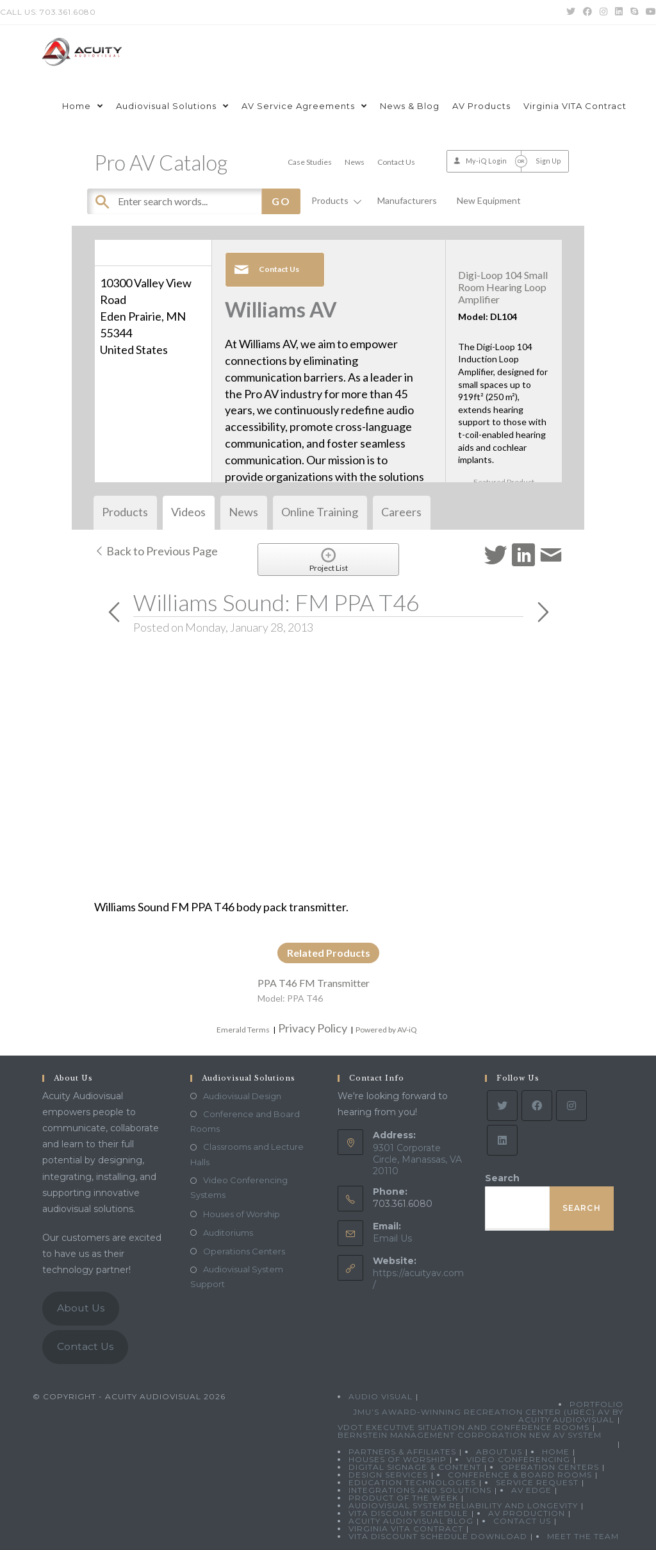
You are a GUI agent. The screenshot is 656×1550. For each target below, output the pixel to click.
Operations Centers (244, 1251)
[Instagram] (571, 1105)
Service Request (537, 1482)
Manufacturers (407, 200)
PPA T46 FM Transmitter (314, 983)
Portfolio (596, 1404)
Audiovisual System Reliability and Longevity (463, 1505)
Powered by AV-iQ (386, 1029)
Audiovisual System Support (236, 1276)
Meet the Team (583, 1536)
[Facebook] (536, 1105)
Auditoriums (228, 1232)
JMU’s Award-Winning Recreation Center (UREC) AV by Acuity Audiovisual (488, 1415)
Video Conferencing (518, 1459)
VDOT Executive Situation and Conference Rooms (463, 1427)
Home (556, 1451)
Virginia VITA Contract (405, 1528)
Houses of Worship (241, 1214)
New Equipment (489, 200)
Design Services (388, 1474)
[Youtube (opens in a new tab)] (649, 12)
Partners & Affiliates (402, 1451)
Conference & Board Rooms (520, 1474)
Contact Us (396, 162)
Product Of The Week (403, 1498)
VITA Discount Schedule (408, 1513)
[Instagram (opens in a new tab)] (603, 12)
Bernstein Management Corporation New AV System (470, 1435)
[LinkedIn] (502, 1140)
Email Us (392, 1238)
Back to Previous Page (156, 551)
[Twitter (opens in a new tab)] (570, 12)
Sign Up (548, 160)
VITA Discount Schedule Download (437, 1536)
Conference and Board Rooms (245, 1121)
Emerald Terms (243, 1029)
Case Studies (310, 162)
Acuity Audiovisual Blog (410, 1521)
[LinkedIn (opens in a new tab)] (619, 12)
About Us (80, 1308)
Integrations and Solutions (419, 1490)
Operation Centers (550, 1467)
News (355, 162)
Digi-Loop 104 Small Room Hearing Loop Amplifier (503, 287)
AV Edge (531, 1490)
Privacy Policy (312, 1028)
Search (502, 1178)
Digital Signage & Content (414, 1467)
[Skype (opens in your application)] (634, 12)
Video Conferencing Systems (239, 1187)
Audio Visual (380, 1396)
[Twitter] (502, 1105)
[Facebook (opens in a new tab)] (587, 12)
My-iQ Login (486, 160)
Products (334, 200)
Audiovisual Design (242, 1096)
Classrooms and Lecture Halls (247, 1154)
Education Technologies (412, 1482)
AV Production (526, 1513)
